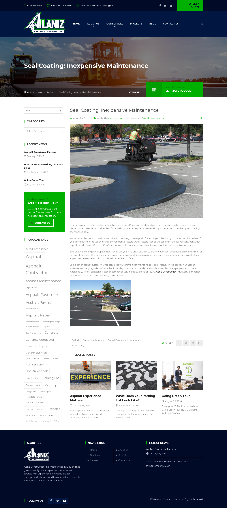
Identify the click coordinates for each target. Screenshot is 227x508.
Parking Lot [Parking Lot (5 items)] (51, 378)
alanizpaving (115, 118)
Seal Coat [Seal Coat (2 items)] (31, 415)
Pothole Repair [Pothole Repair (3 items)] (34, 409)
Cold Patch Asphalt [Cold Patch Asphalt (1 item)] (33, 333)
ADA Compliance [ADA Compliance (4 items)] (37, 248)
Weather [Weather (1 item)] (56, 421)
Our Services (96, 455)
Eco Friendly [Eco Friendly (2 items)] (32, 358)
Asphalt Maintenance (93, 340)
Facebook (158, 5)
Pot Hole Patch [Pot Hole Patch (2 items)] (34, 397)
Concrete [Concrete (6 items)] (51, 332)
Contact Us (124, 460)
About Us (123, 450)
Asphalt (50, 92)
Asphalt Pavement (117, 340)
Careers (94, 460)
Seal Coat (134, 340)
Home (27, 92)
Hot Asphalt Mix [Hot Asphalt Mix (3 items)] (35, 364)
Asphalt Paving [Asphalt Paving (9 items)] (38, 302)
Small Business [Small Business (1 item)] (32, 421)
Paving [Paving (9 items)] (50, 385)
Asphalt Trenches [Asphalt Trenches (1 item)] (32, 327)
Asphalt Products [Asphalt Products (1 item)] (32, 309)
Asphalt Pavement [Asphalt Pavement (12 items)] (43, 294)
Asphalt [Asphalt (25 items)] (34, 256)
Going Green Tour (176, 396)
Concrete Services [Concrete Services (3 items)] (36, 352)
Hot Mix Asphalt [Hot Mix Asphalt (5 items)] (37, 371)
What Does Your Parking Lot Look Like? (43, 166)
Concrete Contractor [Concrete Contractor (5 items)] (40, 339)
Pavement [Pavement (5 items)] (33, 385)
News (39, 92)
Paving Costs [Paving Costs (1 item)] (31, 392)
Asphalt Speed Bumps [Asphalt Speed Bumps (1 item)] (51, 322)
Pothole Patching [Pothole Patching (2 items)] (35, 402)
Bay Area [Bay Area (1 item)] (46, 327)
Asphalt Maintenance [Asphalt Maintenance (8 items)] (43, 281)
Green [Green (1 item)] (55, 359)
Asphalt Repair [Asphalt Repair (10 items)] (38, 315)
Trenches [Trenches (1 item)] (45, 421)
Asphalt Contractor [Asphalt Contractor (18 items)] (37, 269)
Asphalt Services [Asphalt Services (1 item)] (32, 322)
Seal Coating (157, 118)
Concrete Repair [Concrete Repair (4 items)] (36, 346)
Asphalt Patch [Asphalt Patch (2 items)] (33, 287)
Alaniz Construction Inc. (168, 271)
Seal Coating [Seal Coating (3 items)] (46, 415)
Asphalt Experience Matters (40, 152)
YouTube (169, 5)
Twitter (164, 5)
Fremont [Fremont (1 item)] (46, 359)
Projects (122, 455)
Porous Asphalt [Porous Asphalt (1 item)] (45, 392)
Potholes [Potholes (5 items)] (53, 409)
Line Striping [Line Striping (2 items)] (32, 378)
